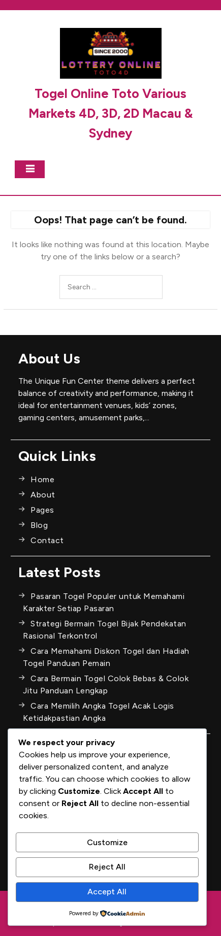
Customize (107, 842)
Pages (42, 510)
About (42, 494)
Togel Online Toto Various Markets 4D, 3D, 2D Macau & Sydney (110, 113)
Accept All (107, 891)
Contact (47, 540)
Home (42, 479)
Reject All (107, 867)
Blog (39, 525)
